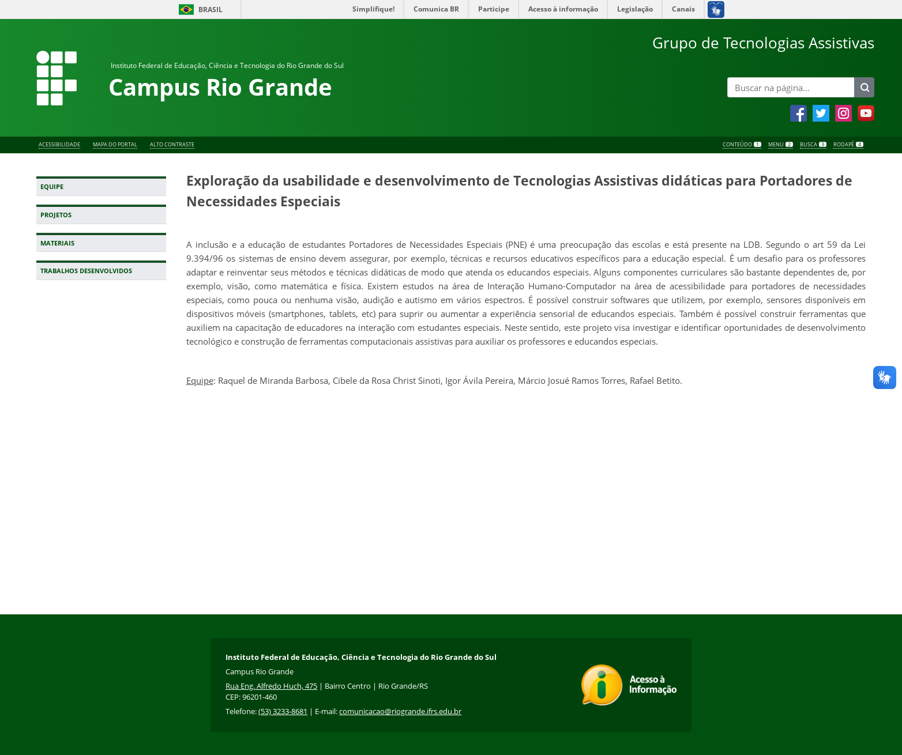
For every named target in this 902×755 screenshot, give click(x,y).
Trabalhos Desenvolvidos (86, 271)
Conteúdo (742, 145)
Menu (780, 145)
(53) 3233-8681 (282, 711)
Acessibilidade (59, 145)
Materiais (57, 243)
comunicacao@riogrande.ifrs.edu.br (400, 711)
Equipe (51, 187)
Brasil (210, 9)
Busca (813, 145)
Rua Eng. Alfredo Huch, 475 (271, 686)
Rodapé (848, 145)
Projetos (56, 215)
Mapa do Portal (115, 145)
